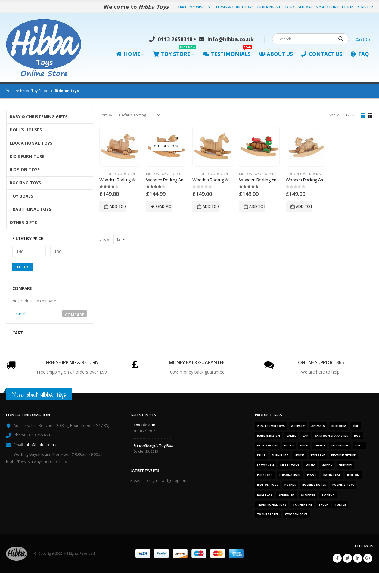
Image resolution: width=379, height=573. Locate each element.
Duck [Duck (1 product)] (304, 445)
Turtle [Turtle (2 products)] (340, 505)
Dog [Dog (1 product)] (357, 436)
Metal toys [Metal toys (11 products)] (289, 465)
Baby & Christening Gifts (38, 116)
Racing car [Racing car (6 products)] (332, 475)
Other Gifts (23, 222)
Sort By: (106, 115)
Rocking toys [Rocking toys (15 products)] (343, 485)
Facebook (337, 558)
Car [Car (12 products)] (305, 436)
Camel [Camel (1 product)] (291, 436)
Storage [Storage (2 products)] (308, 495)
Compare (74, 314)
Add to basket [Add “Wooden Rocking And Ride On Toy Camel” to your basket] (118, 206)
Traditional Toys (30, 209)
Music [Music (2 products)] (310, 465)
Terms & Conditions (234, 7)
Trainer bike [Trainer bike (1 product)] (302, 505)
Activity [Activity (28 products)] (298, 426)
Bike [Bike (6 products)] (356, 426)
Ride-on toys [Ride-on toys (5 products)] (267, 485)
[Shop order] (140, 115)
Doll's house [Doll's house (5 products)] (267, 445)
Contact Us (321, 54)
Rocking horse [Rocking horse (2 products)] (314, 485)
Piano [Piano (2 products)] (312, 475)
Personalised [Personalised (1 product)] (289, 475)
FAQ (359, 54)
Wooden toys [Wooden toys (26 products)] (296, 514)
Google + (367, 558)
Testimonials (227, 52)
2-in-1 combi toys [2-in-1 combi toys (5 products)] (271, 426)
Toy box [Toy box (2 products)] (328, 495)
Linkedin (357, 558)
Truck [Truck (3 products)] (323, 505)
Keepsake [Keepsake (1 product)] (318, 455)
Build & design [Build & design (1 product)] (268, 436)
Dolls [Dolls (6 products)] (289, 445)
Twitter (347, 558)
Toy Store (174, 52)
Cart (182, 7)
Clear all (19, 313)
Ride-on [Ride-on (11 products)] (353, 475)
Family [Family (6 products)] (320, 445)
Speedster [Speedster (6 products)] (286, 495)
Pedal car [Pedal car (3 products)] (264, 475)
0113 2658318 (170, 39)
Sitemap (305, 7)
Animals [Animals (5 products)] (318, 426)
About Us (276, 54)
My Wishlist (201, 7)
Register (365, 7)
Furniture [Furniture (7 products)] (280, 455)
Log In (348, 7)
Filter (22, 267)
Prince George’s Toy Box (153, 445)
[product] (119, 146)
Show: (334, 115)
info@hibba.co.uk (226, 39)
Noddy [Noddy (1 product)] (327, 465)
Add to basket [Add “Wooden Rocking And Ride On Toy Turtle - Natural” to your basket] (304, 206)
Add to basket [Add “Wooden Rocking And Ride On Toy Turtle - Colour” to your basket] (257, 206)
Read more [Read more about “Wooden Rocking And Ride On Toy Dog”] (164, 206)
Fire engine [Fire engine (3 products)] (340, 445)
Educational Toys (31, 143)
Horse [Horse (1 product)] (299, 455)
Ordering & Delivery (276, 7)
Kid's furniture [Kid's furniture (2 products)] (343, 455)
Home (128, 54)
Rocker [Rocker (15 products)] (290, 485)
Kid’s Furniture (27, 156)
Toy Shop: (39, 90)
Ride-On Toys (110, 174)
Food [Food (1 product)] (359, 445)
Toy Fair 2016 (144, 424)
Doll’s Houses (26, 130)
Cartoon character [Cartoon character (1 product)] (331, 436)
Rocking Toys (134, 174)
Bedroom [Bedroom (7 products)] (338, 426)
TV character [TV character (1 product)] (268, 514)
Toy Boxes (21, 196)
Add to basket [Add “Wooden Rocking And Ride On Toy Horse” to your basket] (211, 206)
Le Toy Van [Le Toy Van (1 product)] (265, 465)
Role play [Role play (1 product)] (264, 495)
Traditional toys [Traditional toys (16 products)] (271, 505)
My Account (327, 7)
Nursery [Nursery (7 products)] (345, 465)
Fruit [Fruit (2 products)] (261, 455)
